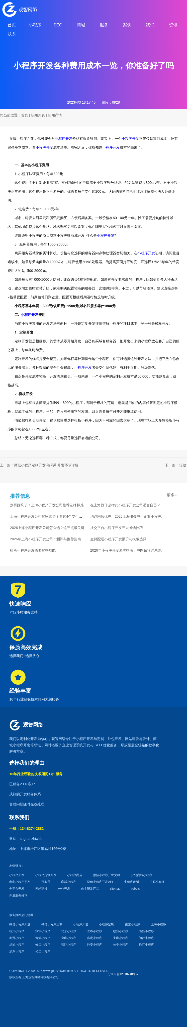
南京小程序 (132, 924)
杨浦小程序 (16, 945)
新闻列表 (38, 115)
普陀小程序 (68, 945)
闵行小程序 (146, 938)
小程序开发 (63, 138)
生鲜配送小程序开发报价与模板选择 (118, 539)
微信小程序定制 (51, 924)
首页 (24, 115)
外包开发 (64, 888)
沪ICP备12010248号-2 (124, 974)
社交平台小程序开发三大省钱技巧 (116, 528)
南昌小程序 (146, 931)
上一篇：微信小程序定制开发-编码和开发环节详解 (39, 465)
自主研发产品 (90, 888)
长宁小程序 (120, 945)
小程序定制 (131, 882)
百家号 (45, 882)
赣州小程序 (120, 931)
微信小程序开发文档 (106, 875)
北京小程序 (68, 931)
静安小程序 (94, 945)
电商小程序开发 (19, 882)
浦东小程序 (16, 951)
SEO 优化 (102, 745)
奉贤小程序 (16, 938)
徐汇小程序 (146, 945)
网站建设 (132, 739)
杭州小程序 (16, 931)
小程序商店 (74, 875)
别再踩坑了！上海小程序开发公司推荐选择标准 (47, 505)
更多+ (172, 495)
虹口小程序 (42, 945)
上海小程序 (158, 924)
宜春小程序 (94, 931)
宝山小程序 (120, 938)
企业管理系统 (72, 745)
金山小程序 (68, 938)
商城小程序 (68, 882)
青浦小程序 (42, 938)
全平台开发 (16, 888)
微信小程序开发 (19, 924)
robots (135, 888)
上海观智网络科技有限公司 (40, 977)
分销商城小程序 (141, 875)
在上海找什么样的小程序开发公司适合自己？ (125, 505)
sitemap (115, 888)
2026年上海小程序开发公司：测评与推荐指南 (45, 539)
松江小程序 (42, 951)
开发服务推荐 (18, 895)
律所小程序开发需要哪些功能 (33, 550)
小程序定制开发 (45, 875)
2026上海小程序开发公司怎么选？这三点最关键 (47, 528)
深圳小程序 (42, 931)
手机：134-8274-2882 (26, 829)
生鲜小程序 (157, 882)
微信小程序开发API (100, 882)
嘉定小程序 (94, 938)
